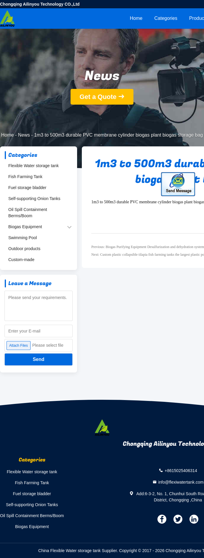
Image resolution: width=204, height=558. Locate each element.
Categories (165, 18)
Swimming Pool (22, 237)
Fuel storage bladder (27, 187)
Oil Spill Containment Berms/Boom (27, 212)
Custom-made (21, 259)
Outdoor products (24, 248)
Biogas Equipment (25, 226)
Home (136, 18)
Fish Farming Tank (25, 176)
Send (38, 359)
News (24, 134)
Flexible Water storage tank (33, 165)
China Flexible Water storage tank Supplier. (78, 550)
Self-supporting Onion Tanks (34, 198)
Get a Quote (98, 96)
